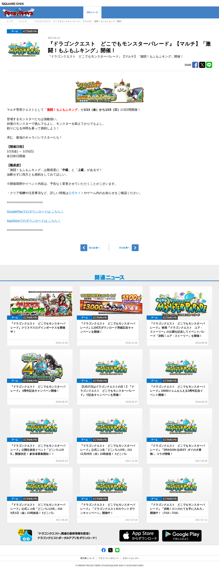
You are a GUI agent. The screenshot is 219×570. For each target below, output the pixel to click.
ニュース (23, 21)
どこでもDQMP (30, 31)
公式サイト (76, 193)
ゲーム (14, 31)
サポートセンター (131, 558)
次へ (124, 247)
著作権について (87, 558)
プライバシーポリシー (108, 558)
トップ (10, 21)
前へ (94, 247)
